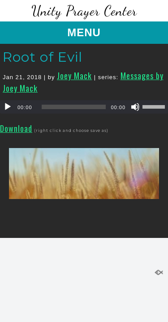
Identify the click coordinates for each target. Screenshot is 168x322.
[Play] (7, 106)
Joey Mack (74, 75)
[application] (84, 107)
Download (16, 128)
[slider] (74, 107)
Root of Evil (42, 57)
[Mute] (135, 106)
